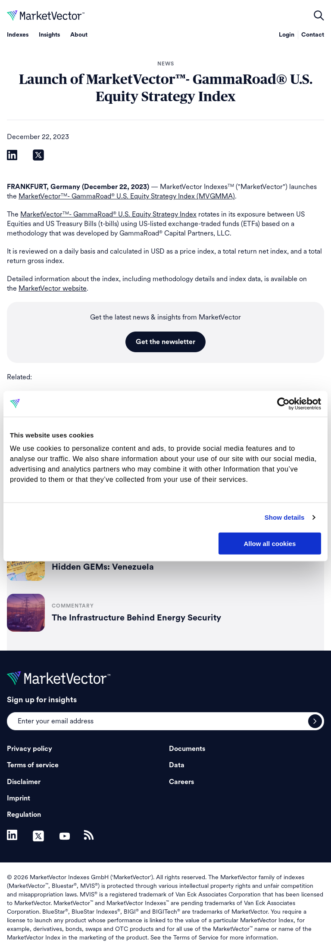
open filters (319, 15)
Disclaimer (24, 781)
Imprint (18, 798)
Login (286, 35)
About (78, 35)
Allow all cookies (270, 543)
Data (176, 765)
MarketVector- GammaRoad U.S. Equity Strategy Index (108, 214)
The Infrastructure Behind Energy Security (136, 618)
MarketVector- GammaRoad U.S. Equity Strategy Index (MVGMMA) (127, 196)
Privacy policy (29, 748)
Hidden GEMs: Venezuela (103, 567)
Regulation (24, 814)
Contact (312, 35)
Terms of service (33, 765)
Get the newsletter (165, 341)
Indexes (17, 35)
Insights (49, 35)
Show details (285, 517)
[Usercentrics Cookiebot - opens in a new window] (283, 403)
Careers (181, 781)
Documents (187, 748)
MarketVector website (53, 288)
